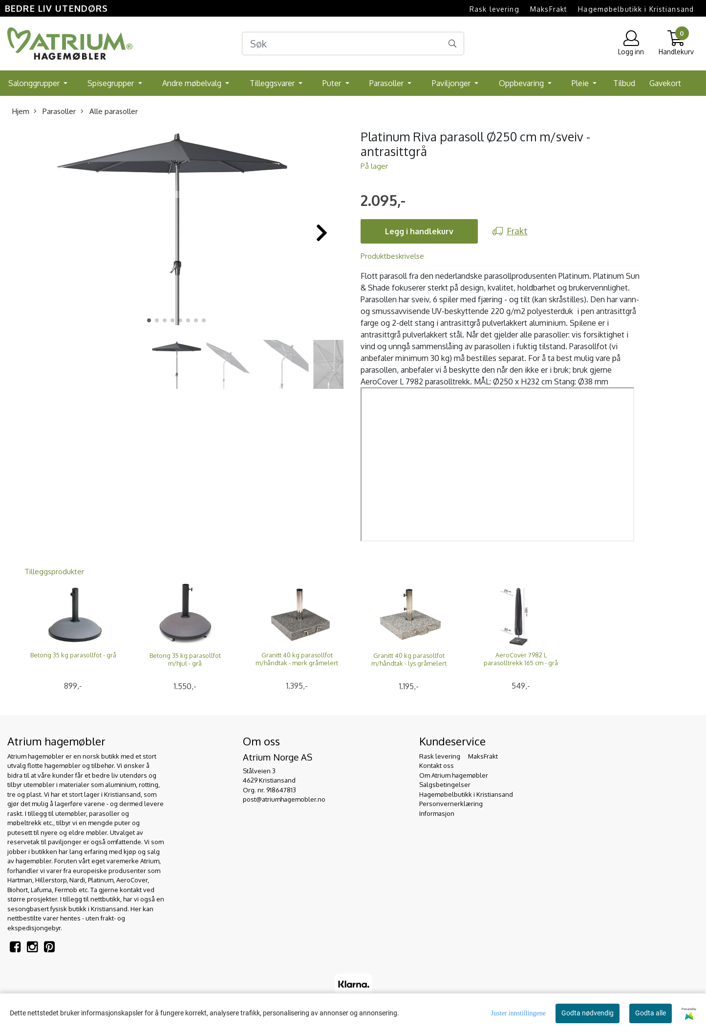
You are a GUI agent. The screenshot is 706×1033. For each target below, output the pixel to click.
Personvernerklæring (451, 804)
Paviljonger (452, 83)
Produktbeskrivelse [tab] (392, 256)
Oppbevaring (522, 83)
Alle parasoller (109, 111)
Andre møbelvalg (192, 83)
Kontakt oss (436, 765)
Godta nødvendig (587, 1013)
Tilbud (624, 83)
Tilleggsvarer (273, 83)
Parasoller (387, 83)
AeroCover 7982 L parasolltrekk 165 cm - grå (521, 659)
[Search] (353, 43)
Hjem (20, 111)
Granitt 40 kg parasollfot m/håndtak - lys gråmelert (409, 659)
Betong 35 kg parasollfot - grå (73, 655)
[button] (149, 320)
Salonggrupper (35, 83)
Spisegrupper (111, 83)
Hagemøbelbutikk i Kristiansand (636, 9)
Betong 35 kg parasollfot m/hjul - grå (185, 659)
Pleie (581, 83)
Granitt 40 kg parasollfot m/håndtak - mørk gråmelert (297, 659)
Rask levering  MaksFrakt (518, 9)
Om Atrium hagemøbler (453, 775)
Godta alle (650, 1013)
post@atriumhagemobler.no (284, 799)
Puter (332, 83)
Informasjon (436, 813)
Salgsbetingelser (445, 784)
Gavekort (665, 83)
